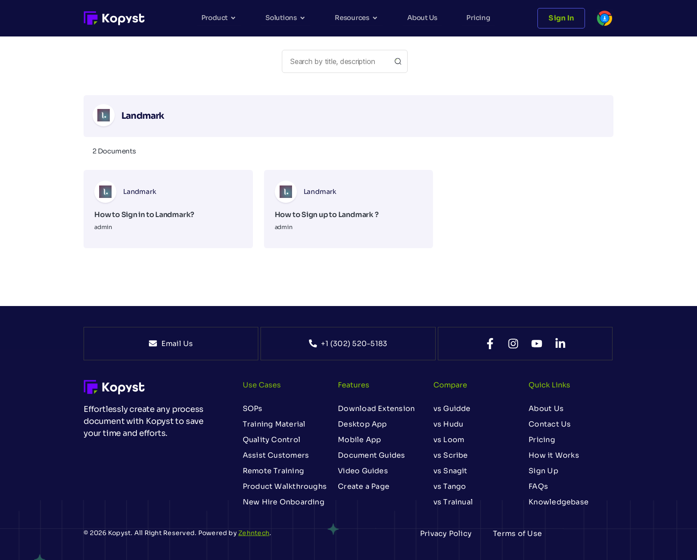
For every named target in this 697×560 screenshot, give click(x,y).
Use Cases (262, 385)
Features (353, 385)
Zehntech (253, 533)
